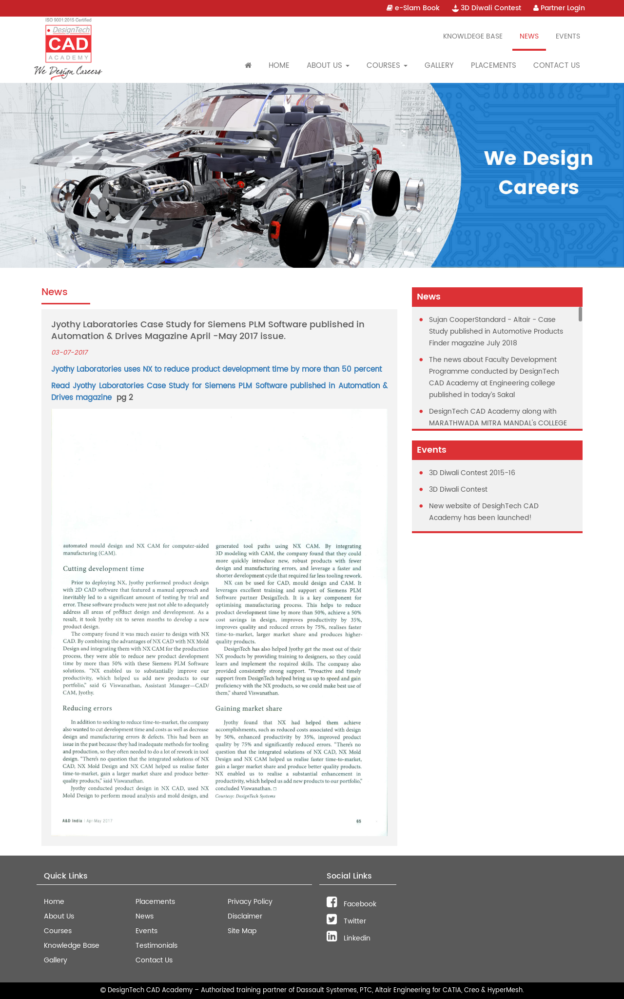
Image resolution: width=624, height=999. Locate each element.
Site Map (242, 931)
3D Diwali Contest (486, 8)
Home (279, 66)
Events (568, 36)
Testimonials (156, 945)
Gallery (439, 66)
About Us (59, 916)
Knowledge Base (71, 945)
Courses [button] (387, 66)
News (529, 36)
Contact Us (556, 66)
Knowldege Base (473, 36)
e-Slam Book (413, 8)
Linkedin (348, 938)
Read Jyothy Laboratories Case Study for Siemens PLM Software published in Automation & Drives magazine (219, 392)
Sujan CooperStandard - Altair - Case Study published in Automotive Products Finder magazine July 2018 (496, 331)
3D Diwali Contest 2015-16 (472, 473)
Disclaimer (245, 916)
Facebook (351, 904)
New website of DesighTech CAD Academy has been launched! (484, 511)
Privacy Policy (250, 901)
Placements (493, 66)
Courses (58, 931)
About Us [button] (328, 66)
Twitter (346, 921)
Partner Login (559, 8)
